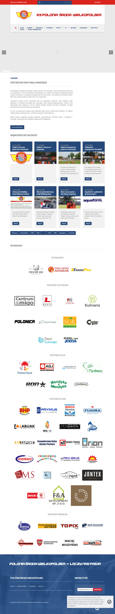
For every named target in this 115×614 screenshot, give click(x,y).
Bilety (58, 28)
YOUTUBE (97, 2)
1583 (37, 233)
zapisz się (97, 589)
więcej (16, 179)
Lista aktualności (17, 127)
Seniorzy (39, 28)
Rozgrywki (21, 586)
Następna (62, 233)
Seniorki (49, 28)
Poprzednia (24, 233)
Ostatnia (71, 233)
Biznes (29, 28)
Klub (22, 28)
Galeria (73, 28)
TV (66, 28)
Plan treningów (34, 29)
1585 (49, 233)
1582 (32, 233)
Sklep (22, 29)
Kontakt (94, 28)
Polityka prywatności (43, 602)
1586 (55, 233)
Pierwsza (15, 233)
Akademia (83, 28)
